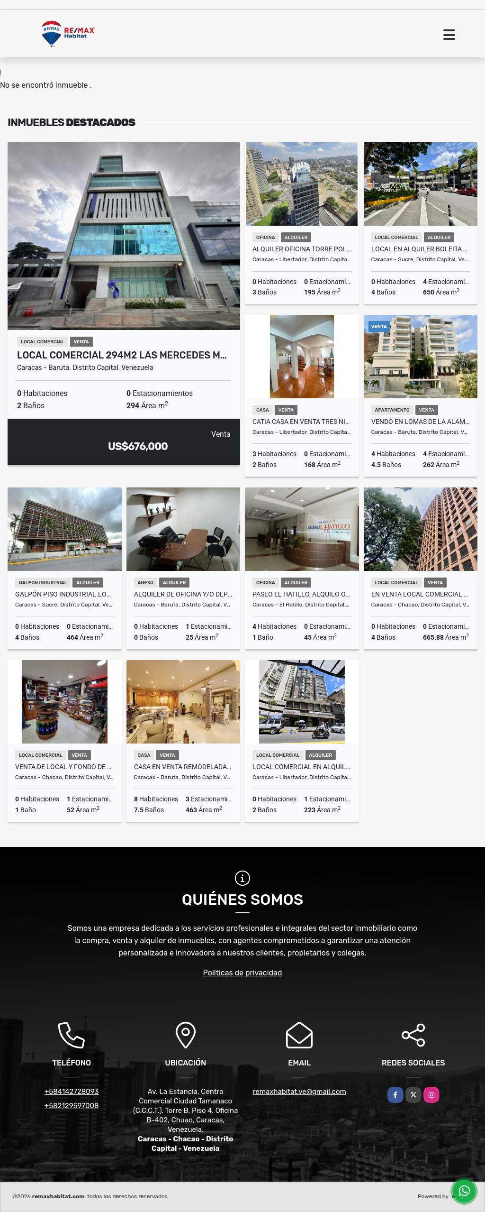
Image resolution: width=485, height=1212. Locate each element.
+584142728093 (72, 1091)
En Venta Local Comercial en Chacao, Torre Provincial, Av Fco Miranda (420, 594)
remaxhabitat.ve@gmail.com (299, 1091)
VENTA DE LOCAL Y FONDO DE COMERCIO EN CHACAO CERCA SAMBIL (64, 767)
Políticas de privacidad (242, 972)
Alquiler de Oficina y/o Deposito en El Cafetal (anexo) (183, 594)
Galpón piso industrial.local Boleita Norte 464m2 (64, 594)
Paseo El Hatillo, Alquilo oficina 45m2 (301, 594)
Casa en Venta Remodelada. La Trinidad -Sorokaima (183, 767)
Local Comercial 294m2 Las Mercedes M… (121, 355)
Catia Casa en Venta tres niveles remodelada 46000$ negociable (301, 421)
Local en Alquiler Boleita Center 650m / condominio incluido (420, 249)
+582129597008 (72, 1106)
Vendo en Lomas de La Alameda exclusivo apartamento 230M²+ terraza (420, 421)
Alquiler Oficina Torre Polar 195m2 (301, 249)
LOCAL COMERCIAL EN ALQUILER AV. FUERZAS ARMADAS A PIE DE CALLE (301, 767)
